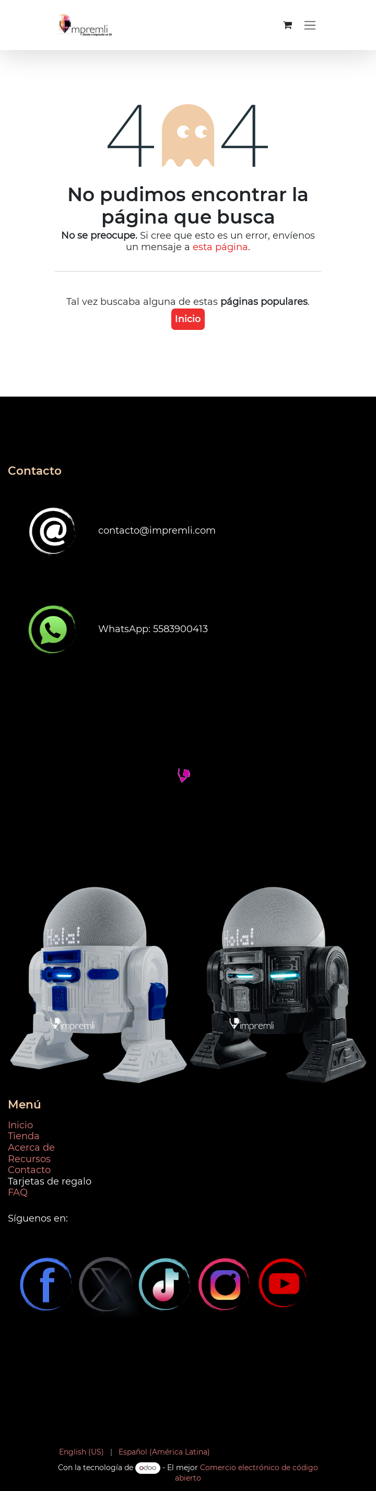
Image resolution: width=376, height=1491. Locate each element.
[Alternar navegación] (310, 25)
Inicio (188, 319)
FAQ (18, 1192)
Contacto (29, 1170)
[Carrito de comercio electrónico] (287, 25)
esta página (220, 247)
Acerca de (31, 1147)
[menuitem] (81, 1452)
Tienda (24, 1136)
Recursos (29, 1159)
